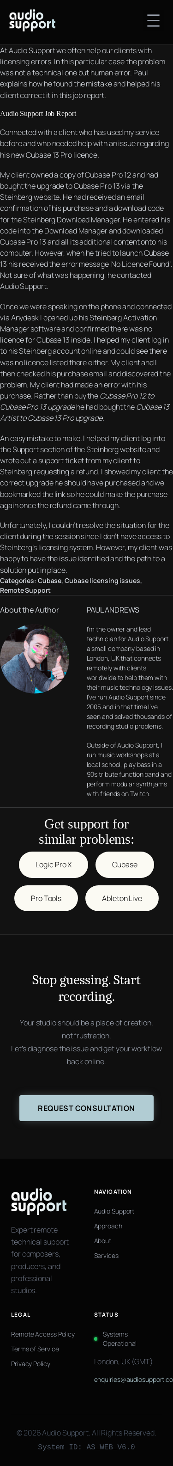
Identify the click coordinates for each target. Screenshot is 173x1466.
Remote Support (25, 590)
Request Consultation (86, 1108)
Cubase (49, 580)
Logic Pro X (54, 864)
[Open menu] (153, 20)
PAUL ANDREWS (113, 610)
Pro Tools (46, 898)
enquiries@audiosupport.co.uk (128, 1379)
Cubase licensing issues (102, 580)
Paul (140, 72)
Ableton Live (122, 898)
